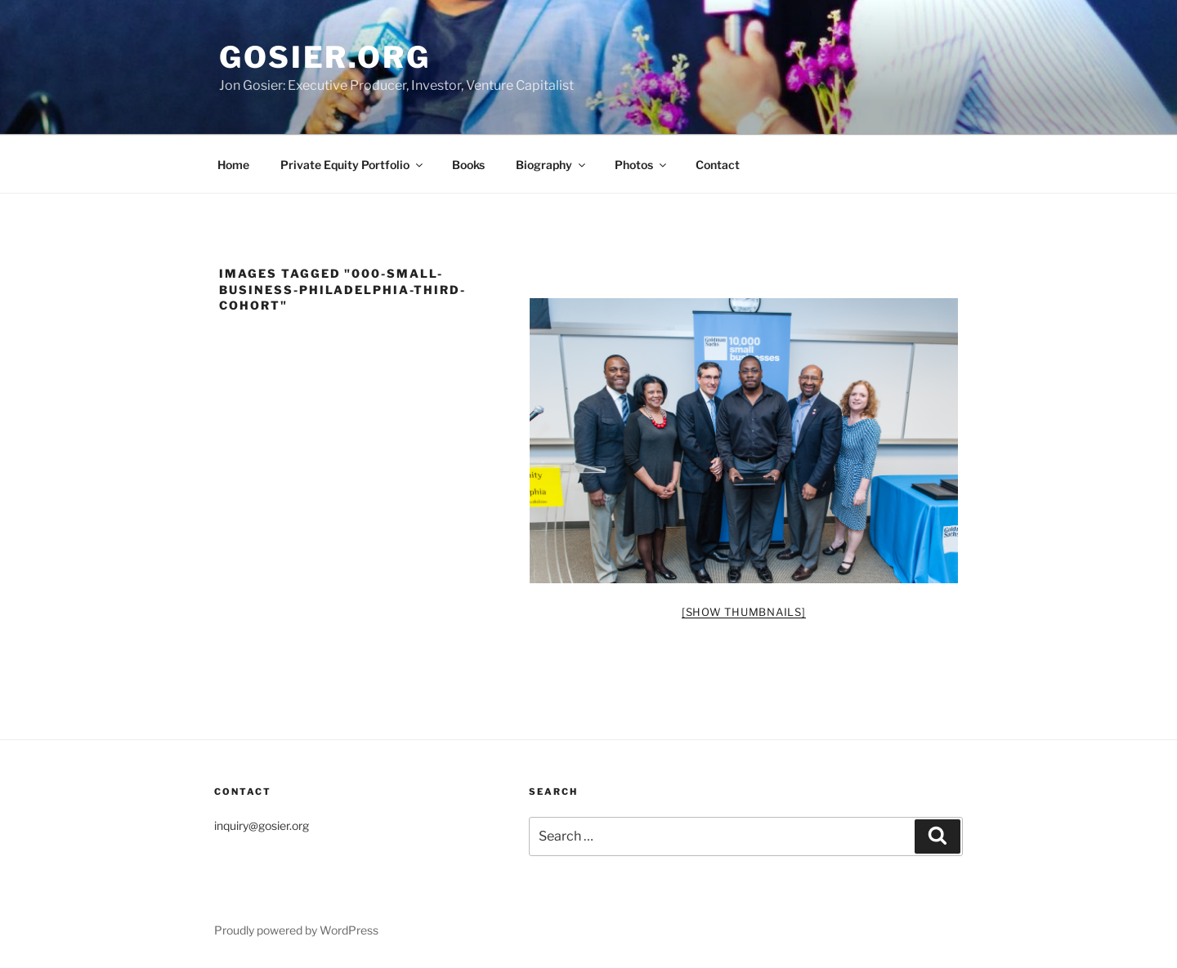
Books (468, 165)
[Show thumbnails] (744, 611)
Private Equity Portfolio (352, 165)
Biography (552, 165)
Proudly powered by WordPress (296, 930)
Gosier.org (325, 57)
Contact (718, 165)
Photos (642, 165)
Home (233, 165)
